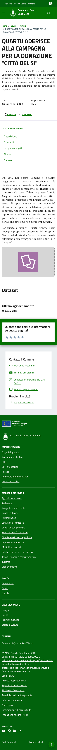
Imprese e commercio (13, 542)
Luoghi (5, 610)
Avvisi (5, 588)
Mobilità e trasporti (12, 547)
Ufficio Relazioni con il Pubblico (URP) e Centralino (27, 660)
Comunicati (8, 583)
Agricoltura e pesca (12, 498)
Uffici (4, 462)
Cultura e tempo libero (13, 527)
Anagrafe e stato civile (13, 508)
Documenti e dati (10, 481)
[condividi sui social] (9, 114)
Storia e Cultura (10, 624)
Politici (5, 471)
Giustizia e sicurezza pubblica (17, 537)
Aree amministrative (12, 457)
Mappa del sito (36, 742)
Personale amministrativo (15, 476)
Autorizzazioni (9, 518)
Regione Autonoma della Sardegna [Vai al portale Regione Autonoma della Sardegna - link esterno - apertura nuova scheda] (20, 3)
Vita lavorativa (9, 566)
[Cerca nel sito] (48, 13)
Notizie (5, 593)
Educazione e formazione (15, 532)
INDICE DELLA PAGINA (28, 128)
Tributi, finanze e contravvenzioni (19, 557)
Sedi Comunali (9, 742)
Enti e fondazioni (10, 467)
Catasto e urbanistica (13, 522)
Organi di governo (11, 452)
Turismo (6, 562)
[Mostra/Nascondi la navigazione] (3, 13)
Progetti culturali (10, 620)
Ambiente (7, 503)
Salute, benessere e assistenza (17, 552)
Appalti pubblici (10, 513)
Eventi (5, 615)
